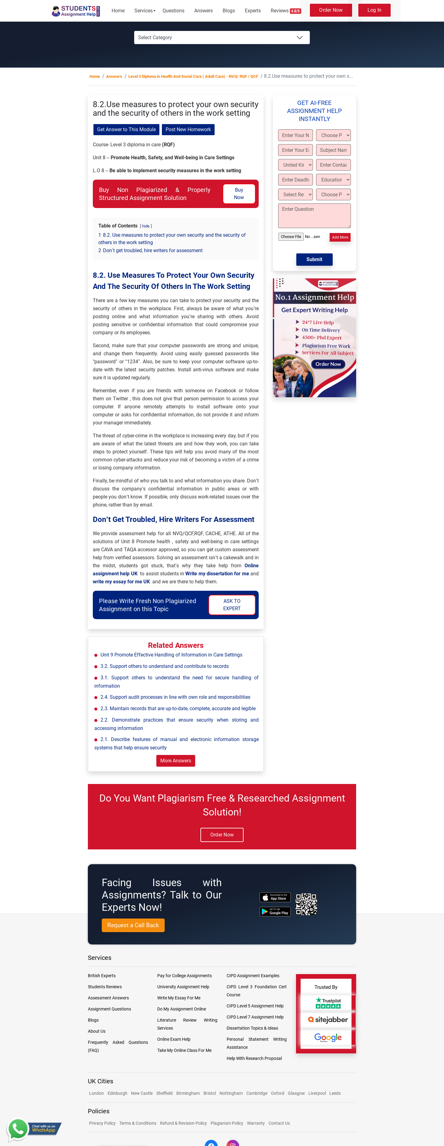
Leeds (335, 1093)
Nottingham (231, 1093)
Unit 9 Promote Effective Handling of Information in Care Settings (171, 655)
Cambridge (256, 1093)
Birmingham (188, 1093)
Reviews (286, 11)
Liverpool (317, 1093)
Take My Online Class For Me (184, 1050)
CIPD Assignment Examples (253, 975)
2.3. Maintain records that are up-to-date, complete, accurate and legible (178, 708)
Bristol (210, 1093)
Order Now (331, 10)
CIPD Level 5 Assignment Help (255, 1005)
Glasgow (297, 1093)
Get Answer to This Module (126, 129)
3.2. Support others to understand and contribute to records (165, 666)
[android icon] (275, 911)
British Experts (102, 975)
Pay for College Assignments (184, 975)
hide (146, 226)
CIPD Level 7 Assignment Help (255, 1017)
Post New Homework (188, 129)
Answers (203, 11)
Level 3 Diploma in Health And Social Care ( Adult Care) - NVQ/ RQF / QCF (193, 76)
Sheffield (164, 1093)
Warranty (256, 1123)
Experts (253, 11)
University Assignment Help (183, 986)
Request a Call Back (133, 925)
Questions (173, 11)
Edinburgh (117, 1093)
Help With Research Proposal (254, 1058)
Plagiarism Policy (227, 1123)
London (96, 1093)
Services (143, 11)
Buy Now (239, 193)
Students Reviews (105, 986)
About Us (96, 1031)
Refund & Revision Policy (183, 1123)
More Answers (175, 761)
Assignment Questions (109, 1008)
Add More (340, 237)
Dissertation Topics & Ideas (252, 1028)
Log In (375, 10)
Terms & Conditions (137, 1123)
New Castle (142, 1093)
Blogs (229, 11)
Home (118, 11)
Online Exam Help (174, 1039)
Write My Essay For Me (178, 997)
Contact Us (279, 1123)
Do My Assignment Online (181, 1008)
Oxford (277, 1093)
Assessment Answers (108, 997)
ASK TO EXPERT (232, 604)
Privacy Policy (102, 1123)
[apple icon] (275, 897)
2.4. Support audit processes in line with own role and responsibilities (175, 697)
